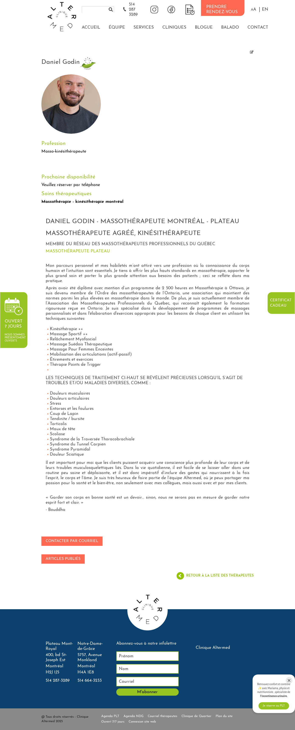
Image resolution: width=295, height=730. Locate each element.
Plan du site (224, 716)
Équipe (117, 27)
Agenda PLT (110, 716)
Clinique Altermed (213, 648)
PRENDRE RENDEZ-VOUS (222, 9)
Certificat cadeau (280, 303)
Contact (257, 27)
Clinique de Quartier (196, 716)
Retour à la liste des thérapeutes (220, 575)
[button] (253, 9)
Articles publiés (63, 559)
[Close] (289, 680)
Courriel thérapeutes (162, 716)
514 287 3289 (133, 9)
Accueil (91, 27)
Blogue (204, 27)
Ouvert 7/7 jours (112, 721)
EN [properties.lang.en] (265, 9)
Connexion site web (142, 721)
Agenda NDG (133, 716)
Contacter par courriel (72, 541)
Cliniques (174, 27)
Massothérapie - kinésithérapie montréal (82, 202)
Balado (230, 27)
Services (143, 27)
